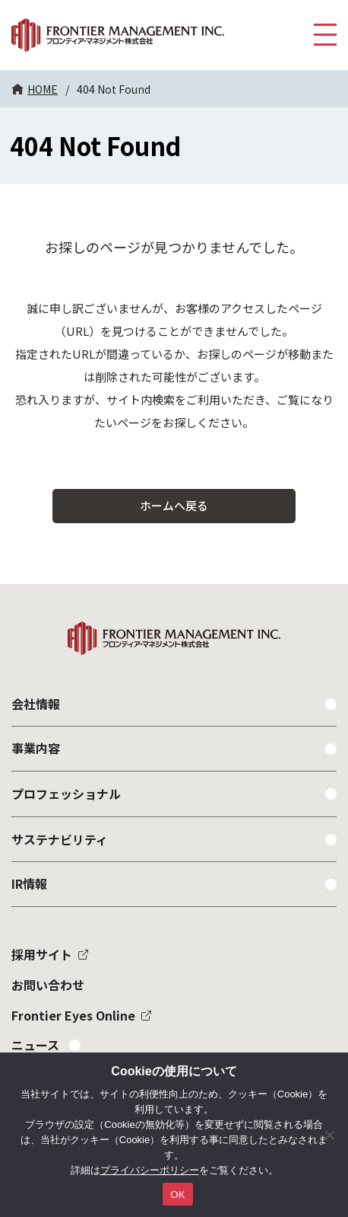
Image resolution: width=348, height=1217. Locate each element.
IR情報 (29, 883)
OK (177, 1194)
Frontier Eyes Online (73, 1015)
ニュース (35, 1045)
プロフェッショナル (66, 793)
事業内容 (35, 748)
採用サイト (41, 954)
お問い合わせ (47, 985)
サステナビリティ (59, 839)
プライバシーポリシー (149, 1170)
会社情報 (35, 704)
